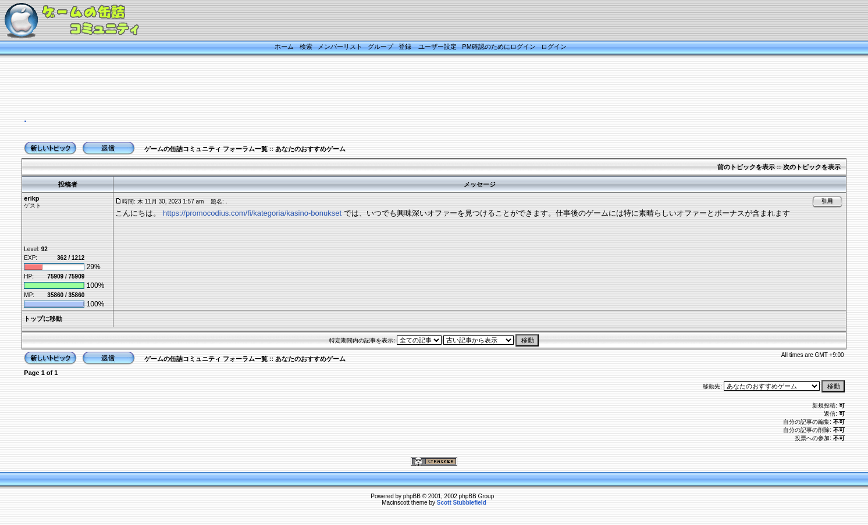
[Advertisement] (419, 85)
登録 (405, 46)
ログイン (554, 46)
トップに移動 (43, 318)
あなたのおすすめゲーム (310, 148)
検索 (306, 46)
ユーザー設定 (437, 46)
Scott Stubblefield (461, 502)
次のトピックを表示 (812, 166)
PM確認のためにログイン (499, 46)
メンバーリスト (340, 46)
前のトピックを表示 (746, 166)
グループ (380, 46)
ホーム (284, 46)
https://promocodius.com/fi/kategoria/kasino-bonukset (252, 213)
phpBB (412, 496)
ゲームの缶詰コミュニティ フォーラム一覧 (206, 148)
